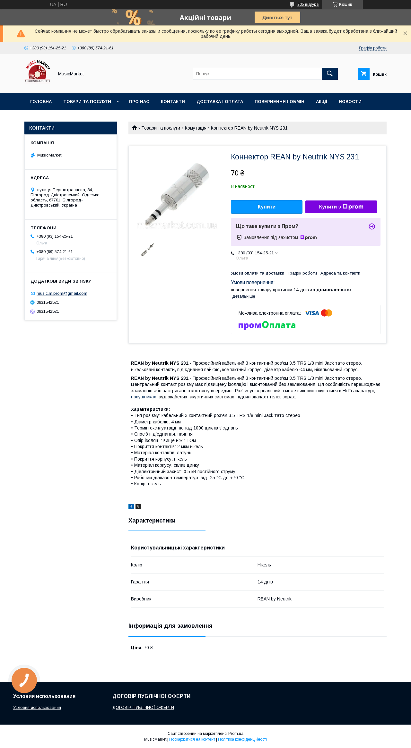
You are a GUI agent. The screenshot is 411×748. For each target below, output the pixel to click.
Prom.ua (235, 733)
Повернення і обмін (279, 101)
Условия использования (37, 707)
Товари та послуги (87, 101)
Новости (350, 101)
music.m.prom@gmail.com (62, 293)
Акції (321, 101)
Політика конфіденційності (242, 739)
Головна (41, 101)
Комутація (195, 128)
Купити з (341, 207)
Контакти (173, 101)
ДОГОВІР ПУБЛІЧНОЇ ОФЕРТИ (143, 707)
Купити (267, 206)
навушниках (143, 396)
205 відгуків (308, 4)
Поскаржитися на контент (192, 739)
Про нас (139, 101)
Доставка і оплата (220, 101)
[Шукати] (330, 74)
